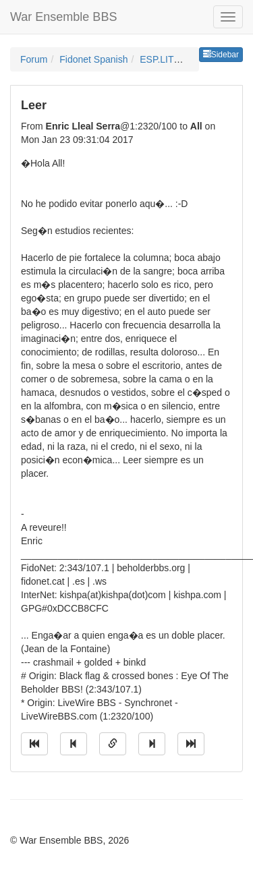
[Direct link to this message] (112, 743)
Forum (33, 59)
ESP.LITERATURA (179, 59)
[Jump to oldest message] (34, 743)
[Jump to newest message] (190, 743)
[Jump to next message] (151, 743)
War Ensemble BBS (63, 17)
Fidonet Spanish (93, 59)
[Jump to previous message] (73, 743)
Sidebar (221, 54)
